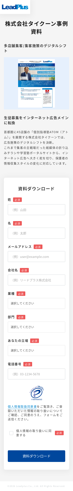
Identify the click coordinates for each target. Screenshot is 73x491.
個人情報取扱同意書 (22, 407)
